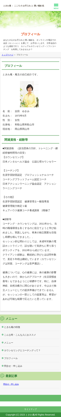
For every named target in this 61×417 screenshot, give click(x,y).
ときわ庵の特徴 (12, 327)
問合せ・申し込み (13, 366)
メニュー (8, 342)
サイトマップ (30, 409)
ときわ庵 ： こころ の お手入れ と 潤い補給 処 (23, 6)
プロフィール (30, 34)
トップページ (7, 55)
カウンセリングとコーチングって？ (22, 350)
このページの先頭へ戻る (30, 398)
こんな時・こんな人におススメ (20, 334)
